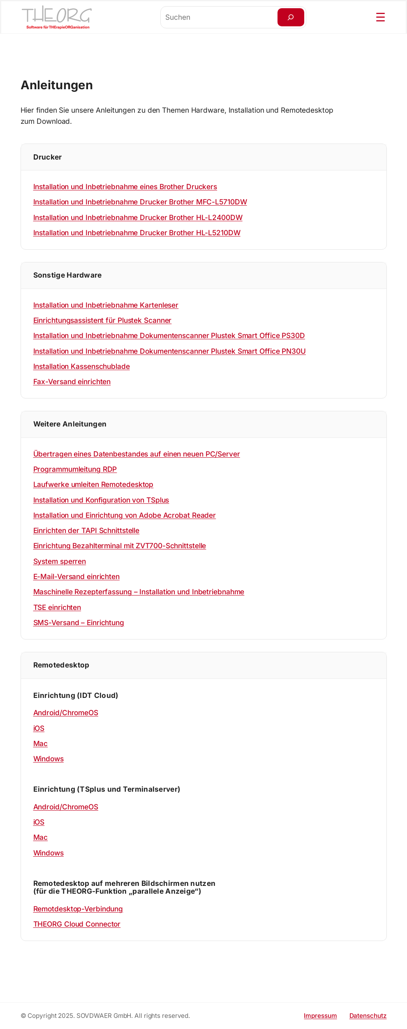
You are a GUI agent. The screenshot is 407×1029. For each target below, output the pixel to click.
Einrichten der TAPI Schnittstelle (86, 530)
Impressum (320, 1016)
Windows (48, 758)
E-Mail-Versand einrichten (76, 576)
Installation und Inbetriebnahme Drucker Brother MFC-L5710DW (140, 201)
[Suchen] (291, 17)
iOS (39, 728)
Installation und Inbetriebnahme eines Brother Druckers (125, 186)
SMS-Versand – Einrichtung (79, 622)
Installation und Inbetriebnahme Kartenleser (106, 305)
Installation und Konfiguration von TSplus (101, 500)
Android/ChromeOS (65, 712)
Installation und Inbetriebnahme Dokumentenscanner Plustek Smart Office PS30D (169, 335)
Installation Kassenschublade (81, 366)
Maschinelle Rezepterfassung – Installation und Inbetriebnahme (139, 591)
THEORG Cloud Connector (77, 924)
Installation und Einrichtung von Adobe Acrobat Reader (124, 515)
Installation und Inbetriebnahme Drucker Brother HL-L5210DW (136, 232)
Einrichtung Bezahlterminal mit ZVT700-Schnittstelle (119, 545)
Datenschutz (368, 1016)
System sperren (59, 561)
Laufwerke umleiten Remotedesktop (93, 484)
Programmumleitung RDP (75, 469)
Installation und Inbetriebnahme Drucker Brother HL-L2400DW (138, 217)
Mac (40, 743)
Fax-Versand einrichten (72, 381)
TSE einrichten (57, 607)
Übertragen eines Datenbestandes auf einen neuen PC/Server (136, 454)
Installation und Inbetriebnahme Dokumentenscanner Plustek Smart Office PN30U (169, 351)
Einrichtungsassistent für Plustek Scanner (102, 320)
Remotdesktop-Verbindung (78, 908)
